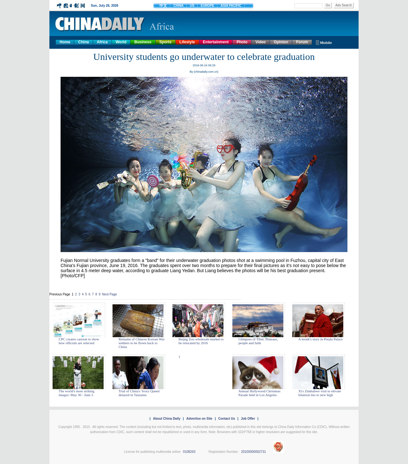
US (192, 5)
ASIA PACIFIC (231, 5)
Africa (102, 42)
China (83, 42)
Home (65, 42)
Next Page (109, 294)
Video (260, 42)
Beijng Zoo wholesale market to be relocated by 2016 (200, 341)
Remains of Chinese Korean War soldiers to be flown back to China (141, 343)
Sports (165, 42)
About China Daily (166, 418)
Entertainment (216, 42)
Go (328, 5)
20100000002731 (253, 451)
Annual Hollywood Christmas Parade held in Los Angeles (259, 393)
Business (142, 42)
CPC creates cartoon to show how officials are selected (79, 341)
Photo (242, 42)
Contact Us (226, 418)
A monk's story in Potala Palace (320, 339)
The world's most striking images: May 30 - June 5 (76, 393)
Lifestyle (187, 42)
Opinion (281, 42)
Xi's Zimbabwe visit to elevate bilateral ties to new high (319, 393)
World (121, 42)
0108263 (189, 451)
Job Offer (248, 418)
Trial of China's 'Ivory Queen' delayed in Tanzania (139, 393)
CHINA (178, 5)
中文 (163, 6)
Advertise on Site (199, 418)
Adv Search (343, 5)
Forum (302, 42)
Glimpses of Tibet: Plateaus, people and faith (258, 341)
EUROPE (207, 5)
